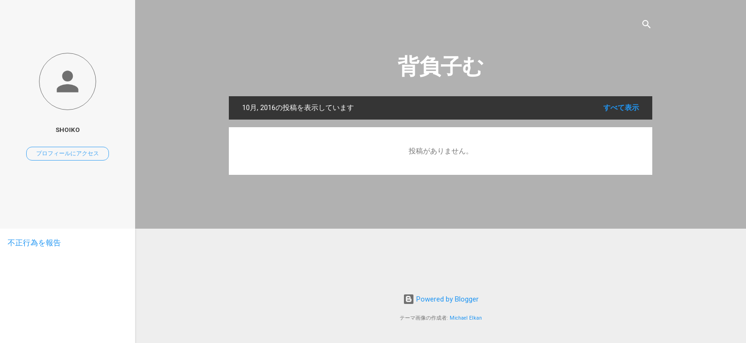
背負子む (441, 66)
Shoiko (68, 129)
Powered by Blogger (441, 299)
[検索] (646, 25)
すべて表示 (621, 107)
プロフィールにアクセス (67, 153)
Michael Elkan (466, 318)
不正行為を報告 (34, 242)
